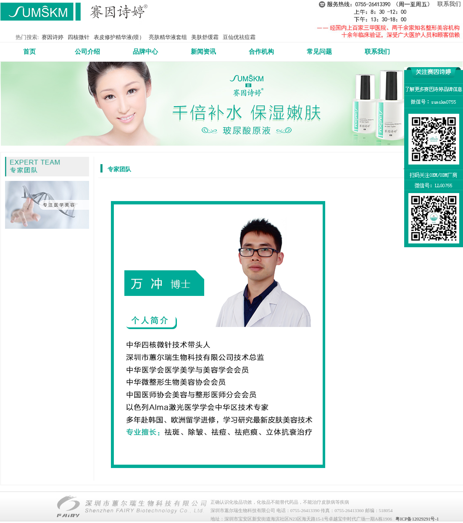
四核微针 (78, 37)
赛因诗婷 (52, 37)
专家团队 (119, 169)
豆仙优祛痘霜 (239, 37)
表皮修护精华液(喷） (119, 37)
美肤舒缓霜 (204, 37)
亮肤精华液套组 (168, 37)
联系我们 (449, 4)
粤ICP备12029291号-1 (417, 518)
